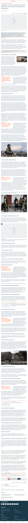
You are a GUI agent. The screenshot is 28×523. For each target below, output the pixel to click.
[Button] (14, 13)
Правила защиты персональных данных (19, 519)
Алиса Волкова (3, 10)
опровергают (14, 35)
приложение (22, 50)
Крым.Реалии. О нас (4, 516)
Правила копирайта (4, 519)
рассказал (5, 42)
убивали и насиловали (13, 456)
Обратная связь (16, 516)
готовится (7, 451)
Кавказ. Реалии (7, 10)
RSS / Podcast (16, 510)
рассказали (10, 463)
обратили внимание (20, 467)
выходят (16, 39)
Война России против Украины (6, 3)
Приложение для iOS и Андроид (5, 510)
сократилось (12, 185)
